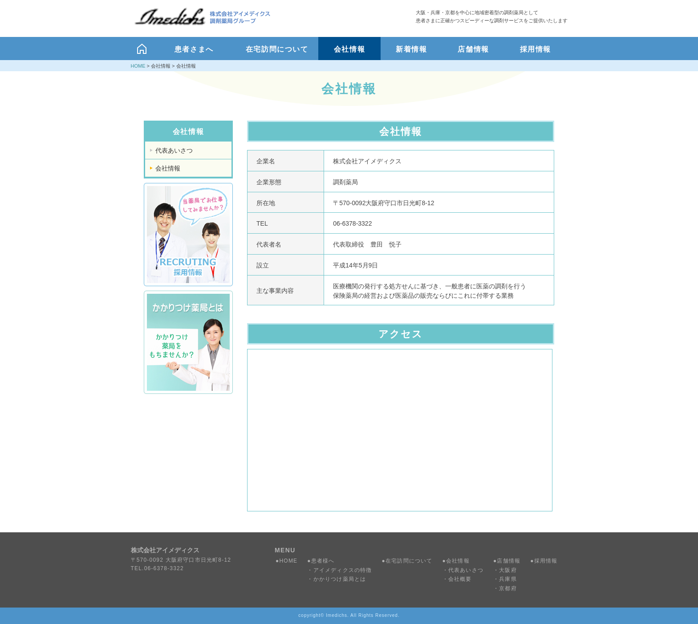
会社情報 (167, 168)
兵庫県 (508, 579)
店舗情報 (508, 561)
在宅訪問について (409, 561)
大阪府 (508, 570)
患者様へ (323, 561)
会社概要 (460, 579)
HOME (138, 66)
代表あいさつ (174, 150)
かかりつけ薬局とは (339, 579)
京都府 (508, 588)
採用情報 (546, 561)
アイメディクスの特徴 (342, 570)
